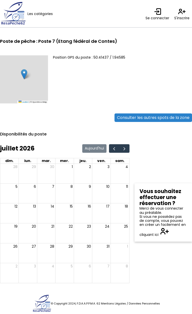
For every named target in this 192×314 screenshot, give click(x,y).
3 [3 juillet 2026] (109, 166)
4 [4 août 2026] (53, 266)
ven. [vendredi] (101, 160)
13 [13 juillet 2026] (34, 206)
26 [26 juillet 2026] (15, 246)
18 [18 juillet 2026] (126, 206)
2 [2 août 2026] (17, 266)
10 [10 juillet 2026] (108, 186)
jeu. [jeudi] (83, 160)
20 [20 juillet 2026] (34, 226)
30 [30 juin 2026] (52, 166)
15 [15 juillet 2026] (71, 206)
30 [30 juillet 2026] (89, 246)
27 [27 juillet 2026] (34, 246)
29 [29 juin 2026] (34, 166)
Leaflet (23, 102)
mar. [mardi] (46, 160)
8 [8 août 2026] (127, 266)
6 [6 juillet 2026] (35, 186)
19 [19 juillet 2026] (16, 226)
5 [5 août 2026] (72, 266)
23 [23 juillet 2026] (89, 226)
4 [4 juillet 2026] (127, 166)
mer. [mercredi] (64, 160)
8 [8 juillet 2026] (71, 186)
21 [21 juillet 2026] (52, 226)
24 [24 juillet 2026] (107, 226)
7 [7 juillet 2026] (53, 186)
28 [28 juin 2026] (15, 166)
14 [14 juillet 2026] (52, 206)
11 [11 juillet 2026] (127, 186)
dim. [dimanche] (9, 160)
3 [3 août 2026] (35, 266)
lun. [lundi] (27, 160)
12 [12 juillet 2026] (16, 206)
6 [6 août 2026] (90, 266)
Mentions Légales (113, 303)
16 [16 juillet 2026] (89, 206)
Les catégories (40, 14)
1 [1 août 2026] (127, 246)
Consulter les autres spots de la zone (153, 117)
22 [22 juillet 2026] (71, 226)
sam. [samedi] (119, 160)
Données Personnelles (144, 303)
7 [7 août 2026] (108, 266)
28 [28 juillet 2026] (52, 246)
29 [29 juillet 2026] (70, 246)
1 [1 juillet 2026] (72, 166)
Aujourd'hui (94, 148)
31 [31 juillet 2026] (108, 246)
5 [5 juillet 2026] (17, 186)
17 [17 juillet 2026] (108, 206)
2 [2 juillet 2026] (90, 166)
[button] (24, 74)
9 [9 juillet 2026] (90, 186)
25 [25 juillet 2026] (126, 226)
